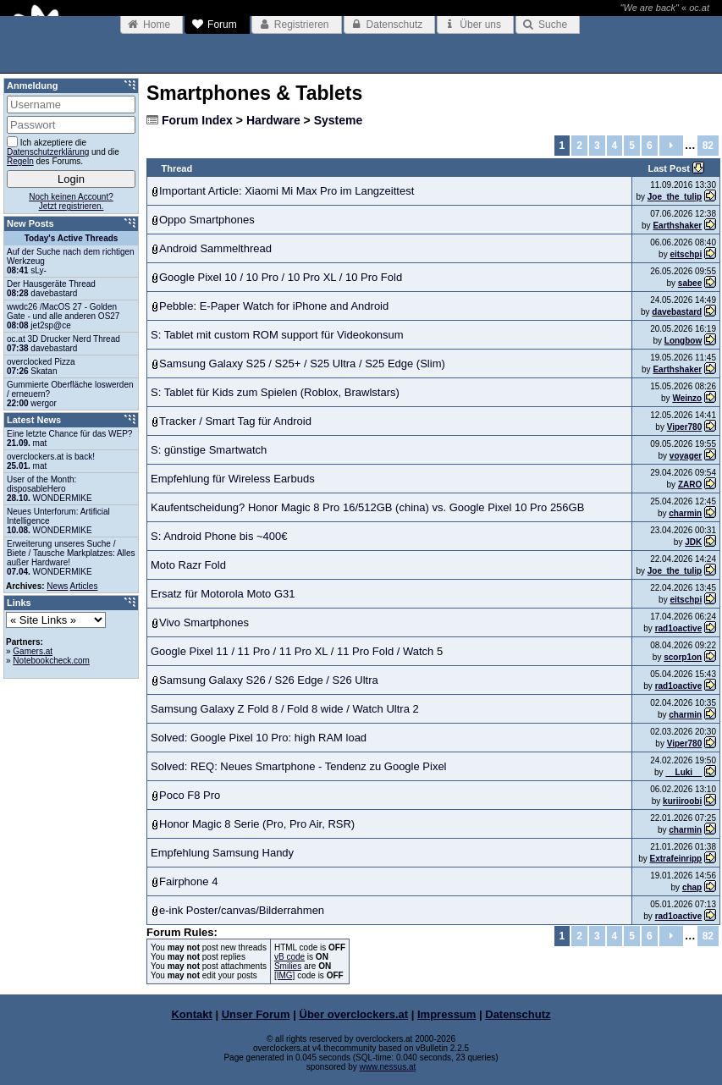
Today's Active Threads (71, 238)
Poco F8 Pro (189, 795)
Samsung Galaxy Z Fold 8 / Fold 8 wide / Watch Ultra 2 (285, 708)
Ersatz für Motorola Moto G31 (223, 593)
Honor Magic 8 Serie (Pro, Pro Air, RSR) (257, 824)
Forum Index (197, 120)
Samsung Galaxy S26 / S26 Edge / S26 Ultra (268, 680)
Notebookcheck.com (51, 660)
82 (708, 145)
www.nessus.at (388, 1066)
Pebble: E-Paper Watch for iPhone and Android (274, 306)
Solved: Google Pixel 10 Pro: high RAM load (259, 737)
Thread (177, 168)
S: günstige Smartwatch (209, 449)
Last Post (670, 168)
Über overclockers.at (354, 1014)
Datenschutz (517, 1014)
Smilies (287, 966)
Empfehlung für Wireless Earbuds (233, 478)
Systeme (338, 120)
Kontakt (191, 1014)
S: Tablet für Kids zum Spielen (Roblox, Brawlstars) (275, 392)
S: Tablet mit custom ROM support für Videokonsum (277, 334)
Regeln (20, 161)
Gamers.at (32, 651)
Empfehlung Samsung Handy (222, 852)
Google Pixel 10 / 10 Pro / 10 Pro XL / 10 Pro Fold (280, 277)
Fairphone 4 (188, 881)
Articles (84, 586)
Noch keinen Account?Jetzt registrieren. (71, 201)
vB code (289, 956)
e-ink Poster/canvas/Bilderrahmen (241, 910)
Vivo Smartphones (204, 622)
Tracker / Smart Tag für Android (235, 421)
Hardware (273, 120)
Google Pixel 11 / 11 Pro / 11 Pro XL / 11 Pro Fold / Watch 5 (297, 651)
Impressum (446, 1014)
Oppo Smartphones (207, 219)
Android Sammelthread (215, 248)
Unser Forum (256, 1014)
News (57, 586)
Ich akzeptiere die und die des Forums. (63, 151)
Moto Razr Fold (188, 565)
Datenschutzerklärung (48, 152)
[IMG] (284, 975)
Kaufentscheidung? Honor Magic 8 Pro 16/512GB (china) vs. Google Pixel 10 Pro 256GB (367, 507)
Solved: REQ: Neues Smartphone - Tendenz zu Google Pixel (299, 766)
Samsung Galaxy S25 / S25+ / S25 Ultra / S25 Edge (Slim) (302, 363)
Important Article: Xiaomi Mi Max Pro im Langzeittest (286, 191)
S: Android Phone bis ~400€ (219, 536)
